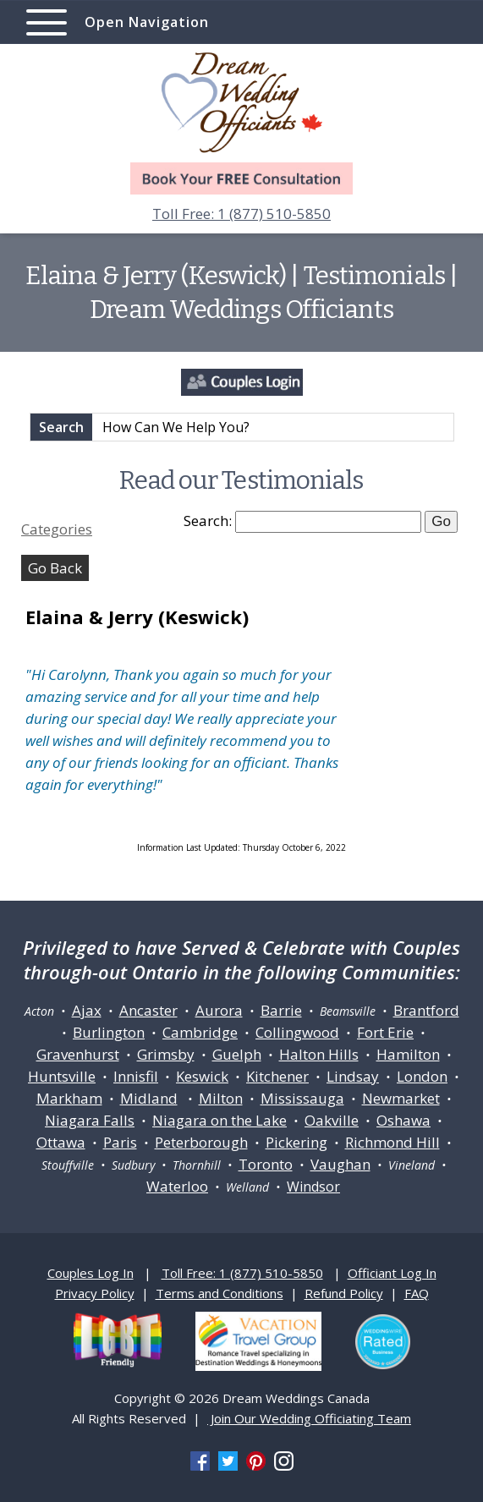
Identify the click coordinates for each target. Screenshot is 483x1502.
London (422, 1076)
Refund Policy (344, 1293)
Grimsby (166, 1054)
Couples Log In (90, 1272)
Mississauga (302, 1098)
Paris (120, 1142)
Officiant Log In (392, 1272)
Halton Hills (319, 1054)
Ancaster (148, 1010)
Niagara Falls (89, 1120)
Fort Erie (385, 1032)
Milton (221, 1098)
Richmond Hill (392, 1142)
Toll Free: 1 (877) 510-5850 (241, 213)
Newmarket (401, 1098)
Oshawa (403, 1120)
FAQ (416, 1293)
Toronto (266, 1164)
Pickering (296, 1142)
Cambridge (200, 1032)
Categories (56, 529)
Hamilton (408, 1054)
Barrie (281, 1010)
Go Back (55, 568)
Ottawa (60, 1142)
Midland (149, 1098)
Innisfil (135, 1076)
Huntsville (62, 1076)
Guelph (236, 1054)
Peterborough (201, 1142)
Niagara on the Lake (219, 1120)
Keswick (202, 1076)
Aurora (219, 1010)
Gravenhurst (77, 1054)
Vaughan (340, 1164)
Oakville (332, 1120)
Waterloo (177, 1186)
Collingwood (297, 1032)
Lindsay (353, 1076)
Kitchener (277, 1076)
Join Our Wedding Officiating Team (309, 1418)
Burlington (109, 1032)
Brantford (426, 1010)
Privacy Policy (94, 1293)
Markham (69, 1098)
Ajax (87, 1010)
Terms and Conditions (219, 1293)
